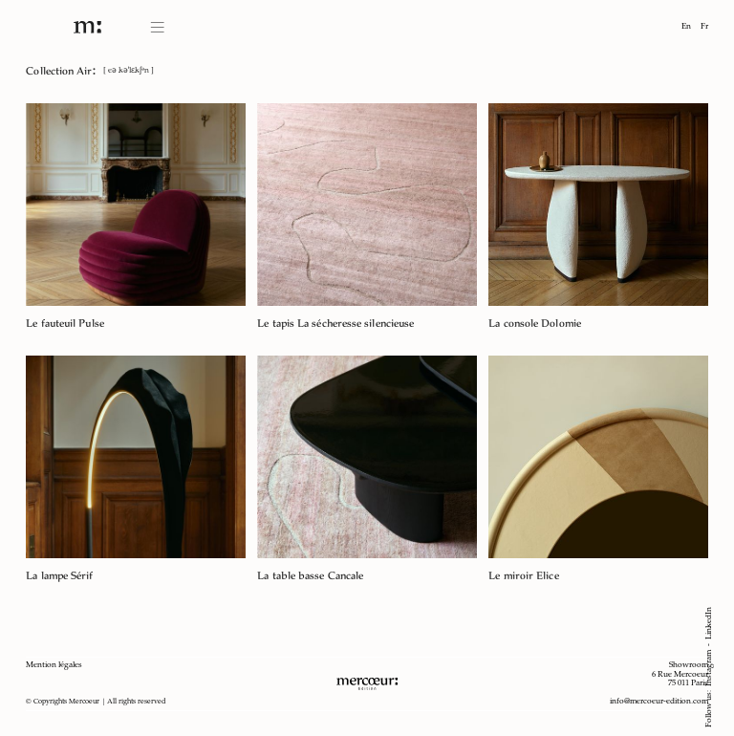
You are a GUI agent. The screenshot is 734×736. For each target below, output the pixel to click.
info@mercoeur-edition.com (659, 701)
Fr (704, 27)
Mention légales (54, 665)
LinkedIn (709, 623)
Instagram (709, 668)
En (686, 27)
